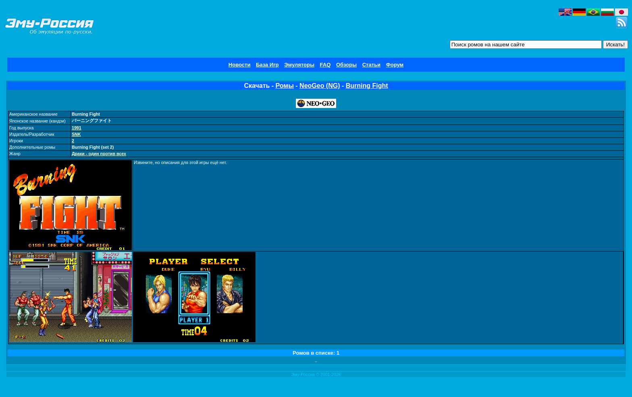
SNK (76, 134)
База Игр (267, 65)
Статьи (371, 65)
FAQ (325, 65)
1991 (76, 127)
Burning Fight (367, 85)
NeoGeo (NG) (319, 85)
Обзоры (346, 65)
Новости (240, 65)
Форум (394, 65)
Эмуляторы (299, 65)
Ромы (285, 85)
